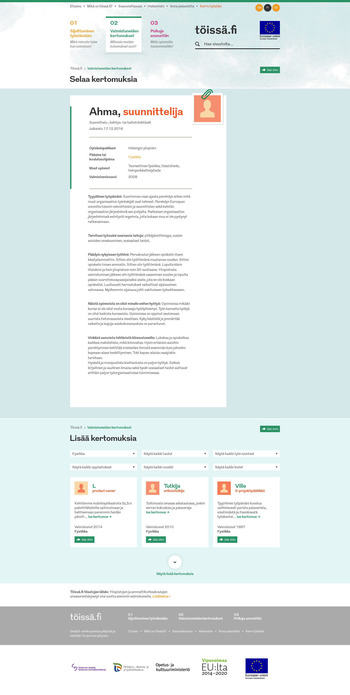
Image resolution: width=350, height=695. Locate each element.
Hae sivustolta (199, 44)
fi (267, 7)
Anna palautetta (182, 6)
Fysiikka (134, 157)
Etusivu (75, 6)
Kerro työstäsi (211, 6)
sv (276, 7)
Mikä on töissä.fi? (99, 6)
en (259, 7)
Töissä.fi (76, 69)
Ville (240, 486)
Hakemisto (156, 6)
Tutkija (172, 486)
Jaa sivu (272, 70)
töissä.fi (216, 31)
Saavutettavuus (130, 6)
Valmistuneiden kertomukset (109, 69)
